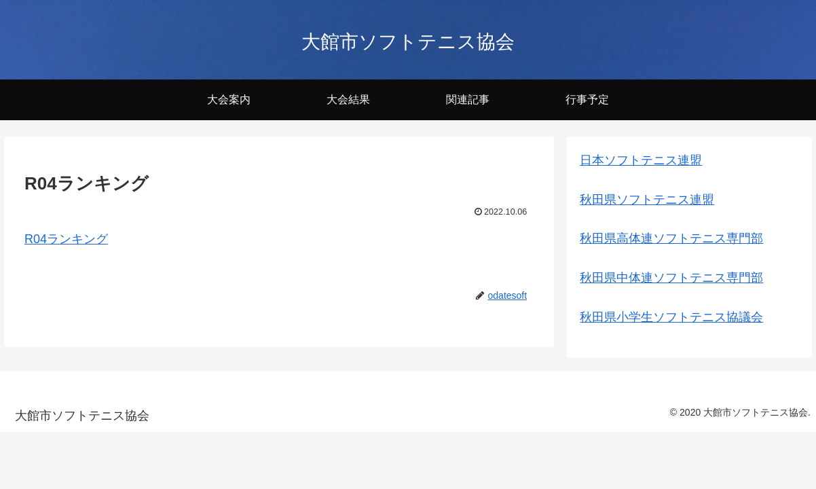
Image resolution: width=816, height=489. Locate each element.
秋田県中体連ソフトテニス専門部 (671, 278)
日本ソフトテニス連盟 (641, 160)
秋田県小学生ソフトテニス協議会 (671, 317)
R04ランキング (66, 239)
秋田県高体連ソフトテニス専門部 (671, 238)
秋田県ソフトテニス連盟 (647, 199)
